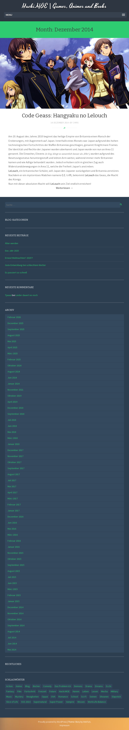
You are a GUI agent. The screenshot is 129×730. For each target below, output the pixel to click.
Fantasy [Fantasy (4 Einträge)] (10, 691)
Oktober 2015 (14, 558)
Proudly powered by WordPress (52, 721)
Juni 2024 (12, 377)
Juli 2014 (12, 637)
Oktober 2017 (14, 462)
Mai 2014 (12, 649)
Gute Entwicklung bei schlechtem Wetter (25, 265)
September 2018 (16, 413)
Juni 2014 (12, 643)
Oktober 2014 (14, 619)
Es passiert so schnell (16, 272)
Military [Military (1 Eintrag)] (114, 691)
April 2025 (12, 347)
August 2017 (14, 474)
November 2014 (15, 613)
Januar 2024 (13, 383)
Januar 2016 (13, 546)
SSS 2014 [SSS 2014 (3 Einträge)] (25, 701)
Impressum (65, 725)
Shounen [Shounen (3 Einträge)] (104, 696)
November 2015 (15, 552)
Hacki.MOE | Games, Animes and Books (64, 6)
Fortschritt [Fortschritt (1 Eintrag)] (30, 691)
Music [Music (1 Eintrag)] (9, 696)
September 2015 (16, 564)
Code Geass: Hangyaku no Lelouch (64, 115)
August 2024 (14, 371)
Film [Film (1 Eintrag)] (19, 691)
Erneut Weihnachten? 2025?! (19, 257)
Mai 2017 (12, 486)
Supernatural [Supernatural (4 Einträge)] (40, 701)
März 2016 (13, 534)
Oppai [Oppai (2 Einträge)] (45, 696)
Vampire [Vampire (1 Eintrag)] (70, 701)
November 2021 (15, 389)
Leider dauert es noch (27, 295)
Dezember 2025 (15, 323)
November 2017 (15, 456)
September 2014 (16, 625)
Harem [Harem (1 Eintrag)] (76, 691)
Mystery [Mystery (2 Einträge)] (19, 696)
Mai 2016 (12, 528)
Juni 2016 (12, 522)
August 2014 (14, 631)
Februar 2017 (14, 504)
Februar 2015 (14, 595)
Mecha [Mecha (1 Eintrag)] (104, 691)
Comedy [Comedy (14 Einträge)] (47, 686)
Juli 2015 (12, 577)
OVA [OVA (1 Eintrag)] (53, 696)
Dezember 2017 (15, 450)
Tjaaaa (8, 295)
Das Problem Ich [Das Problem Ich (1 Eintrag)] (63, 686)
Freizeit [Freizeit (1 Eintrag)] (42, 691)
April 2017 (12, 492)
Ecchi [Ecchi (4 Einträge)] (108, 686)
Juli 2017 (12, 480)
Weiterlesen (64, 188)
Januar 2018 (13, 444)
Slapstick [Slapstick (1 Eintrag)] (116, 696)
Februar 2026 (14, 317)
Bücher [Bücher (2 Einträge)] (36, 686)
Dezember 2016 (15, 516)
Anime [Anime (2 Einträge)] (19, 686)
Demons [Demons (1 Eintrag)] (78, 686)
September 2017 (16, 468)
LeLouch (13, 170)
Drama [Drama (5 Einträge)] (88, 686)
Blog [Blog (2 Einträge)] (27, 686)
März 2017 (13, 498)
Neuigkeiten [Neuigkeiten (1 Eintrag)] (33, 696)
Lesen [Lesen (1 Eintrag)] (95, 691)
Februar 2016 (14, 540)
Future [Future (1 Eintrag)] (52, 691)
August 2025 (14, 335)
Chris (75, 122)
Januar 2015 (13, 601)
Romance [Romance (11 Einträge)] (63, 696)
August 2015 (14, 571)
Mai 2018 (12, 432)
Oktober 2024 (14, 365)
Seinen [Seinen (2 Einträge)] (93, 696)
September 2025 (16, 329)
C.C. (64, 175)
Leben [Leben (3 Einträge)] (85, 691)
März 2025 (13, 353)
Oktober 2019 (14, 395)
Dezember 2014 (15, 607)
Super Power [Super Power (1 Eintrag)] (56, 701)
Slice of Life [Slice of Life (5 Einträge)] (12, 701)
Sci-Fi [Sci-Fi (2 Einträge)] (84, 696)
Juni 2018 (12, 425)
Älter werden (11, 243)
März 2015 (13, 589)
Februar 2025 (14, 359)
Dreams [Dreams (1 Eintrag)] (99, 686)
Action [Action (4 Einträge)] (9, 686)
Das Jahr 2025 (12, 250)
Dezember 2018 (15, 407)
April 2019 (12, 401)
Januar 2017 (13, 510)
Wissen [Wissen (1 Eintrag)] (81, 701)
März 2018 (13, 438)
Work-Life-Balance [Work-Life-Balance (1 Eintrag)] (97, 701)
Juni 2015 (12, 583)
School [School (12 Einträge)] (74, 696)
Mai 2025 (12, 341)
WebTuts (87, 721)
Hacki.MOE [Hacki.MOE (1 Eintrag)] (64, 691)
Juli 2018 (12, 419)
